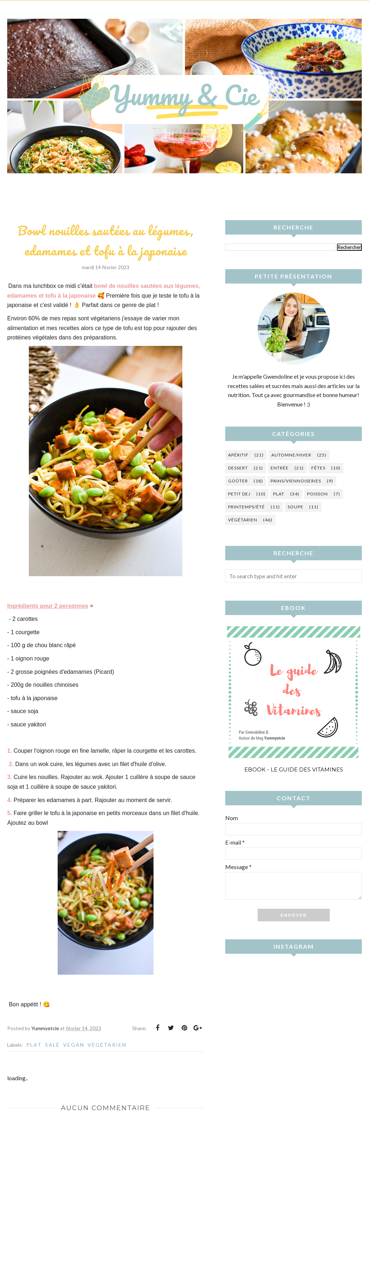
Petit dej (239, 494)
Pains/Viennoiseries (296, 481)
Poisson (317, 494)
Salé (52, 1045)
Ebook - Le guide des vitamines (293, 769)
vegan (73, 1045)
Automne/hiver (291, 455)
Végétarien (107, 1045)
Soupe (295, 506)
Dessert (238, 468)
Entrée (280, 468)
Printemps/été (246, 506)
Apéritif (238, 455)
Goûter (238, 481)
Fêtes (318, 468)
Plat (34, 1045)
